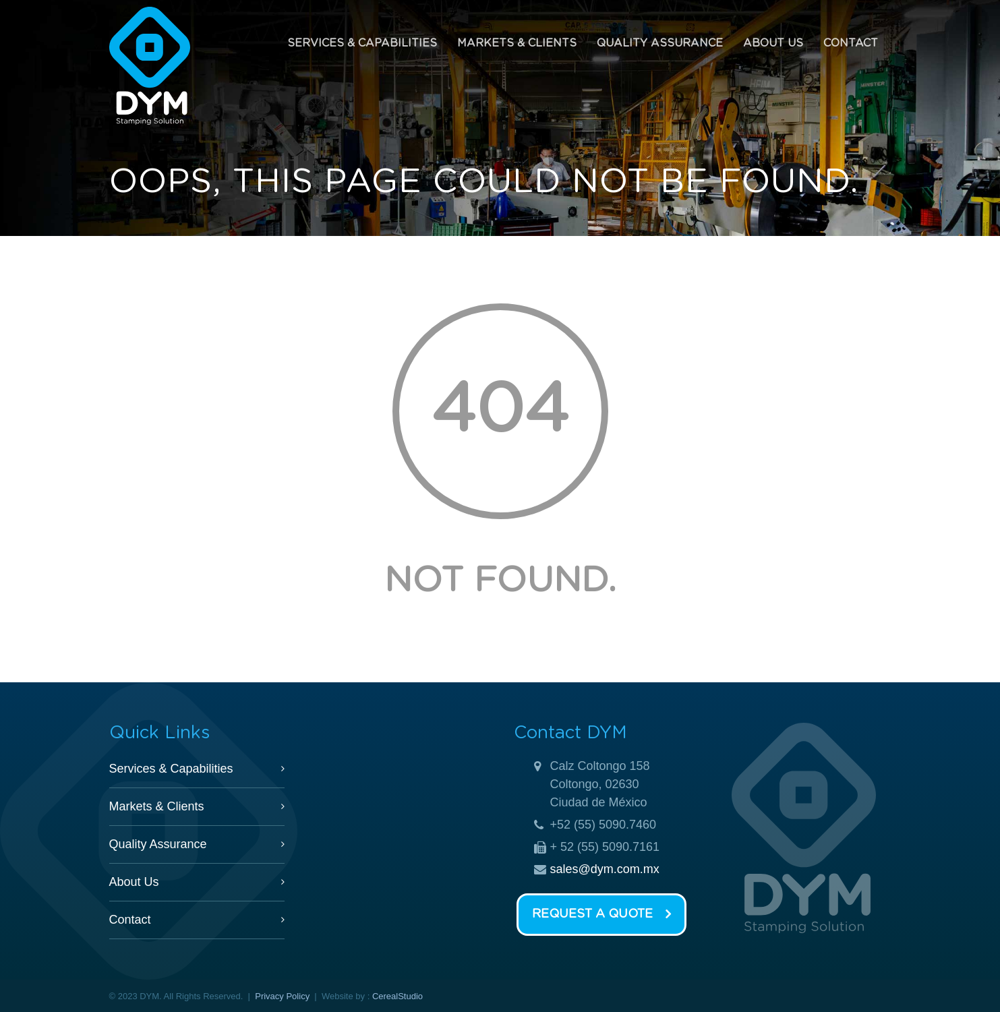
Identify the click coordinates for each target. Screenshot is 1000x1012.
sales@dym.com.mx (604, 869)
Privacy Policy (282, 996)
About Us (773, 43)
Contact (850, 43)
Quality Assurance (660, 43)
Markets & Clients (517, 43)
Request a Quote (601, 915)
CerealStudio (397, 996)
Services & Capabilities (362, 43)
